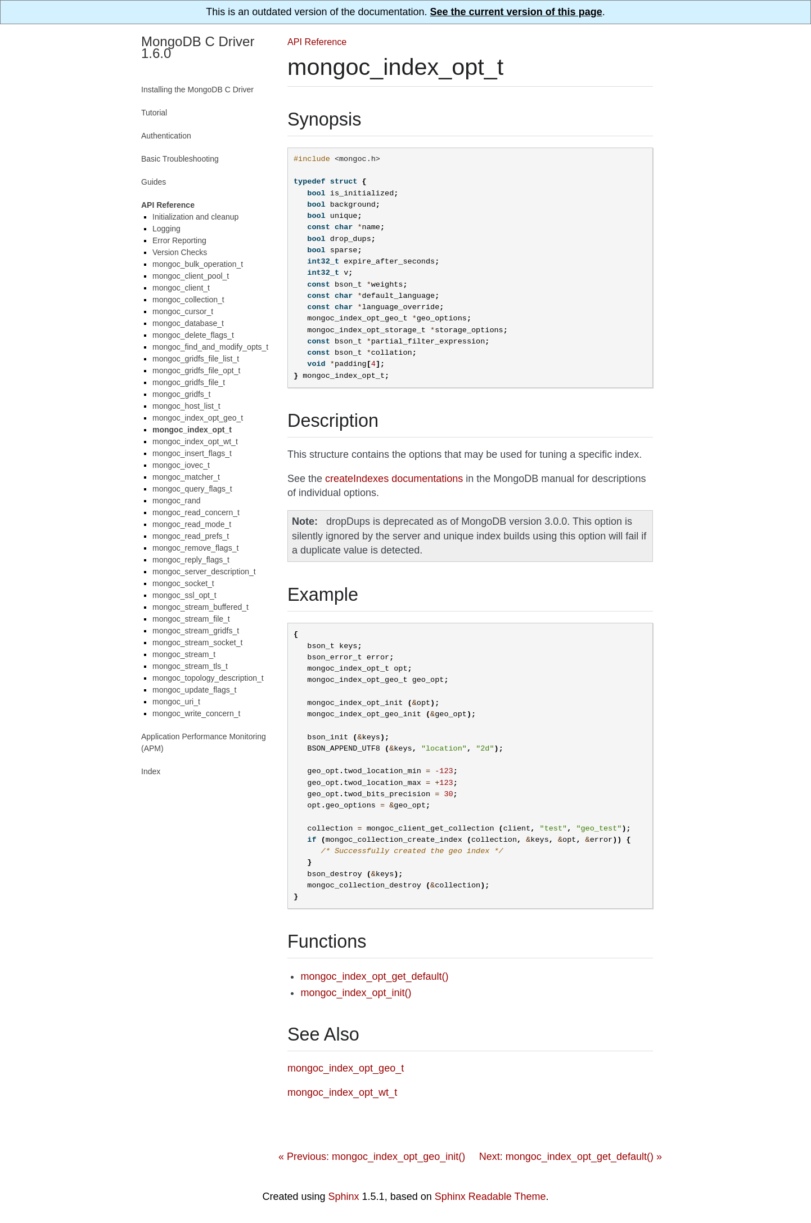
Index (150, 771)
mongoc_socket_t (183, 583)
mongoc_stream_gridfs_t (195, 630)
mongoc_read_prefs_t (190, 536)
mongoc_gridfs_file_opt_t (196, 370)
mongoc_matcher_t (186, 476)
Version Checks (179, 252)
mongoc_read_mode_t (191, 524)
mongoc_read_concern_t (196, 512)
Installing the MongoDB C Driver (197, 89)
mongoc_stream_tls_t (190, 666)
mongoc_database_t (188, 323)
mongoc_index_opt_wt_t (195, 441)
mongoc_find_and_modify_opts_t (210, 346)
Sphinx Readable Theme (490, 1196)
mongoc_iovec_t (181, 465)
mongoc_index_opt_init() (355, 992)
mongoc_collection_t (188, 299)
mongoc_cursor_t (182, 311)
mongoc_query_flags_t (192, 488)
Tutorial (154, 112)
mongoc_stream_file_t (191, 618)
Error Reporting (179, 240)
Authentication (166, 135)
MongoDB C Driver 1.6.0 (197, 47)
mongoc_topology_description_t (208, 677)
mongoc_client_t (181, 287)
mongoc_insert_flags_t (192, 453)
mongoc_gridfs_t (181, 394)
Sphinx (343, 1196)
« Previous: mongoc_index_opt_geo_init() (371, 1156)
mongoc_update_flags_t (194, 689)
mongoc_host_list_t (186, 405)
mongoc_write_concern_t (196, 713)
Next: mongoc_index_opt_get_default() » (570, 1156)
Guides (153, 181)
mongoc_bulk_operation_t (197, 264)
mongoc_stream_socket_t (197, 642)
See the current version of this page (516, 11)
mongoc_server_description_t (204, 571)
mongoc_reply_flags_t (190, 559)
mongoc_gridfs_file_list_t (195, 358)
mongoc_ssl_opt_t (184, 595)
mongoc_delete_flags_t (193, 335)
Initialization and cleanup (195, 216)
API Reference (316, 42)
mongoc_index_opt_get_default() (374, 976)
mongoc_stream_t (183, 654)
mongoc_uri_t (176, 701)
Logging (166, 228)
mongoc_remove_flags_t (195, 547)
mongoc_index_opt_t (192, 429)
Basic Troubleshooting (180, 158)
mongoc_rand (176, 500)
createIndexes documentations (394, 478)
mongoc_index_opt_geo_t (197, 417)
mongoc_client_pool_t (190, 275)
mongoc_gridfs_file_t (188, 382)
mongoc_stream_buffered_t (200, 607)
